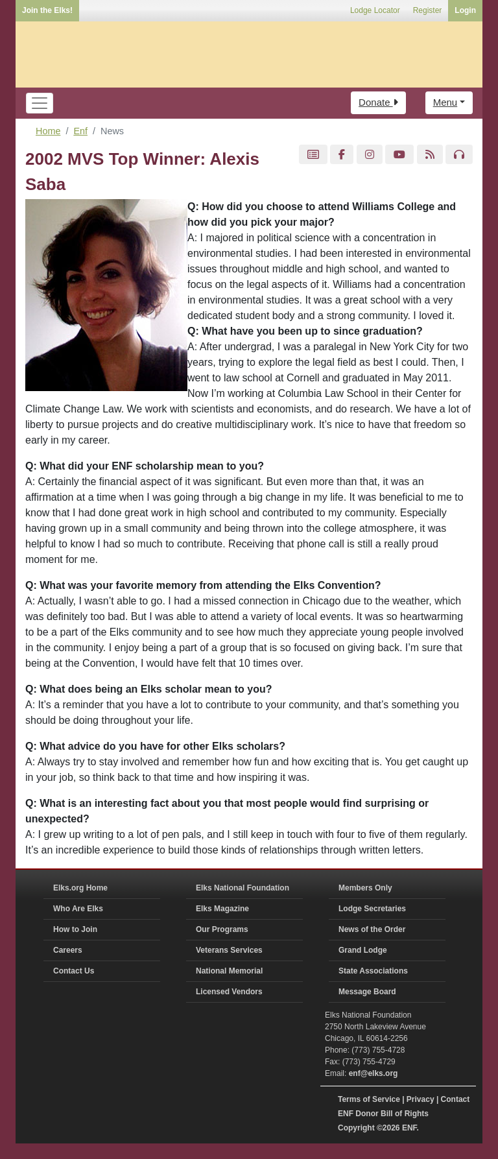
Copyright (356, 1127)
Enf (80, 131)
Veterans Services (229, 950)
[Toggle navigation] (39, 103)
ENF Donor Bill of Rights (383, 1113)
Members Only (365, 887)
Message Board (367, 991)
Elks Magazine (222, 908)
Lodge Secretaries (372, 908)
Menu (445, 102)
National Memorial (229, 970)
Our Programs (222, 929)
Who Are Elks (78, 908)
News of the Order (371, 929)
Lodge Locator (375, 10)
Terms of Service (369, 1099)
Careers (67, 950)
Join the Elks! (47, 10)
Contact (455, 1099)
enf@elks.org (373, 1073)
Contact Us (73, 970)
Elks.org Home (80, 887)
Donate (378, 102)
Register (427, 10)
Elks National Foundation (242, 887)
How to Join (75, 929)
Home (48, 131)
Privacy (420, 1099)
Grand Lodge (362, 950)
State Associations (373, 970)
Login (465, 10)
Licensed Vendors (229, 991)
